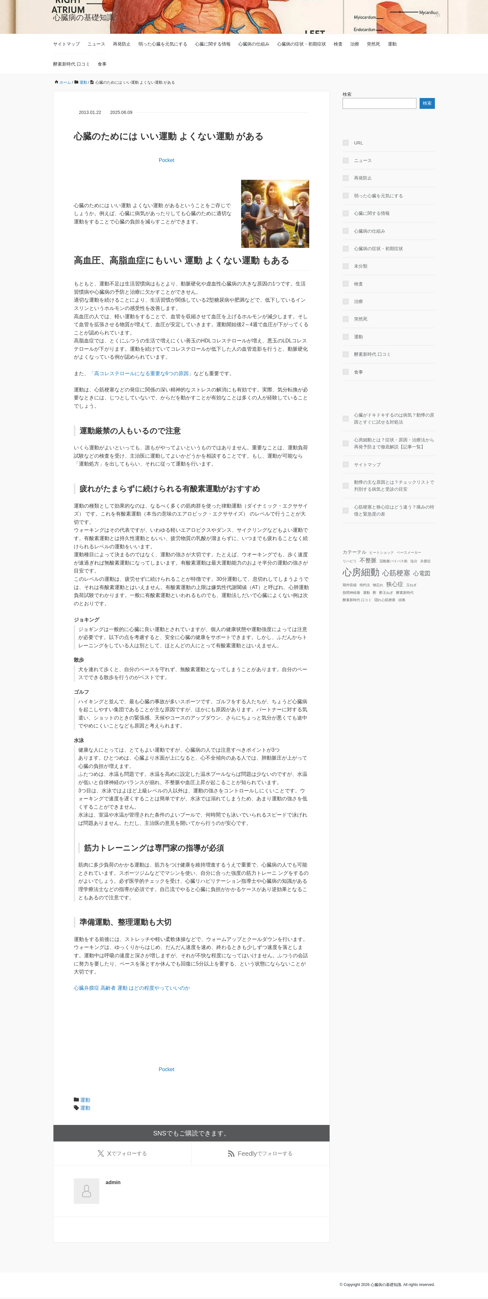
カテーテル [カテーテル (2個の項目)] (354, 552)
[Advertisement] (148, 189)
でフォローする (122, 1154)
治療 (354, 43)
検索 (347, 94)
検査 (338, 43)
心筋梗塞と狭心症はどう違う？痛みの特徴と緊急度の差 (394, 510)
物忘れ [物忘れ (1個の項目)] (378, 585)
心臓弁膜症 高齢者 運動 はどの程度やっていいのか (132, 988)
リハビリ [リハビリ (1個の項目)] (350, 561)
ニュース (96, 43)
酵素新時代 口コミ (71, 64)
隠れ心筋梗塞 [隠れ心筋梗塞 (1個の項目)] (384, 600)
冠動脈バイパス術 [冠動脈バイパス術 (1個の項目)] (394, 561)
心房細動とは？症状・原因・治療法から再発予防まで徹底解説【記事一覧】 (394, 443)
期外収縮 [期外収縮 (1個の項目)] (350, 585)
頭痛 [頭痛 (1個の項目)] (401, 600)
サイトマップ (66, 43)
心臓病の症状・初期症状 (301, 43)
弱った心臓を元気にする (162, 43)
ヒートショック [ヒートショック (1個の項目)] (381, 552)
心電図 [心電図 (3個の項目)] (421, 573)
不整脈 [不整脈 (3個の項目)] (368, 560)
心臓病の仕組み (253, 43)
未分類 (360, 266)
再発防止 (122, 43)
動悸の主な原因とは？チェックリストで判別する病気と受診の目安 (394, 486)
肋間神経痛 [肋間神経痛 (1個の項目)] (351, 592)
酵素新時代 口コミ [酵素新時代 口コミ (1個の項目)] (357, 600)
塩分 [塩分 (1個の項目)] (413, 561)
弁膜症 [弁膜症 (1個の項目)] (425, 561)
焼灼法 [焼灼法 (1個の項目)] (364, 585)
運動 (392, 43)
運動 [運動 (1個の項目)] (366, 592)
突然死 (373, 43)
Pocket (166, 160)
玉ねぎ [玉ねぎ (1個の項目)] (411, 585)
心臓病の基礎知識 (84, 17)
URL (358, 142)
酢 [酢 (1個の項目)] (374, 592)
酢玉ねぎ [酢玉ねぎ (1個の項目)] (386, 592)
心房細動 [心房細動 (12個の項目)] (361, 572)
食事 (102, 64)
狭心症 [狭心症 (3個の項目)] (394, 584)
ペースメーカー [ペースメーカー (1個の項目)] (409, 552)
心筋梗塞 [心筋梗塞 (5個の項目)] (396, 573)
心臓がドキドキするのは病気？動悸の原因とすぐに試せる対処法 (394, 418)
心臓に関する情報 (213, 43)
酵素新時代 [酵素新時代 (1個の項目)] (405, 592)
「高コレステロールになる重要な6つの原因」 (141, 373)
